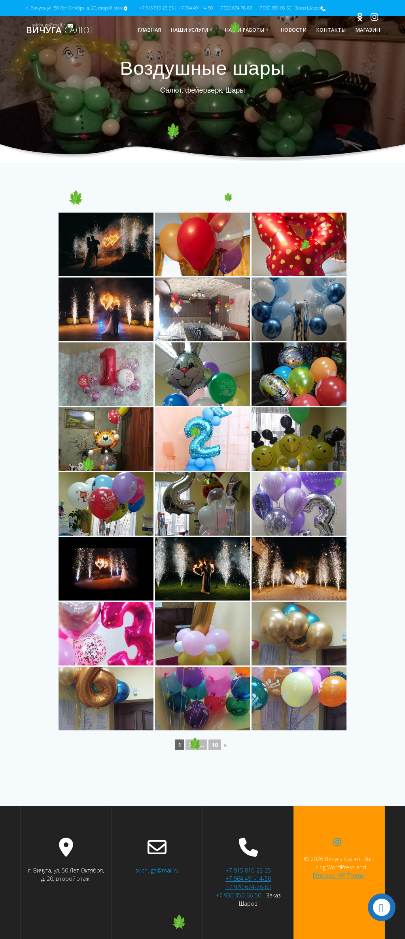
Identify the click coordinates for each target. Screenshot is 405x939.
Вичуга (60, 30)
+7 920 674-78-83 (235, 8)
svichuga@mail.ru (157, 870)
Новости (293, 30)
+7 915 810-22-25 (156, 8)
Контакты (331, 30)
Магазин (367, 30)
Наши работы (244, 30)
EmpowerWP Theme (338, 875)
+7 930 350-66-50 (274, 8)
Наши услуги (189, 30)
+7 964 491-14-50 (195, 8)
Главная (149, 30)
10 (215, 745)
